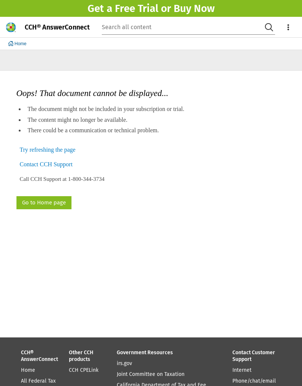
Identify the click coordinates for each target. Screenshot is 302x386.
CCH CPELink (83, 370)
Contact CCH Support (46, 164)
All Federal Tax (38, 381)
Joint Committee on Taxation (150, 374)
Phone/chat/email (254, 381)
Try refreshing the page (48, 150)
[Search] (269, 27)
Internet (241, 370)
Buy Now (194, 8)
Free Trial (136, 8)
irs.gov (124, 363)
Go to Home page (44, 202)
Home (28, 370)
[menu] (288, 27)
